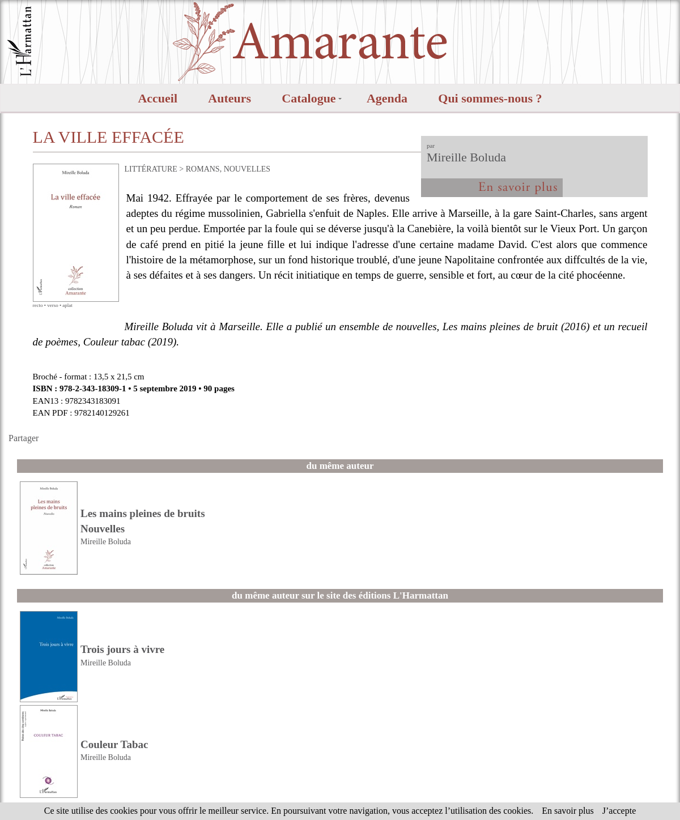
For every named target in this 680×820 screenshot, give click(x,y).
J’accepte (619, 810)
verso (52, 305)
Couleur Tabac (114, 744)
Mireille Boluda (466, 157)
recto (38, 305)
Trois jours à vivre (122, 649)
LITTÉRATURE (151, 169)
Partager (23, 438)
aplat (67, 305)
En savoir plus (568, 810)
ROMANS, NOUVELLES (228, 169)
